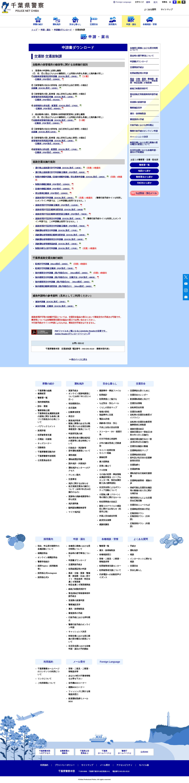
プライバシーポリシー (65, 765)
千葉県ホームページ (104, 752)
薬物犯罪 (103, 457)
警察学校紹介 (43, 562)
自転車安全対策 (137, 407)
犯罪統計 (103, 395)
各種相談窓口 (105, 554)
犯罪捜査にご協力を (108, 399)
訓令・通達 (43, 406)
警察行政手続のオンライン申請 (144, 131)
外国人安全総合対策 (108, 516)
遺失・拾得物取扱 (138, 114)
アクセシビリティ (124, 765)
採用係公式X (43, 577)
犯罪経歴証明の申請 (139, 73)
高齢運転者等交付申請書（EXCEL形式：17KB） (56, 230)
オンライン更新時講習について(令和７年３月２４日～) (79, 396)
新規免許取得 (74, 420)
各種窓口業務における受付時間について (144, 49)
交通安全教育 (136, 412)
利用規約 (48, 661)
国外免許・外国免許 (77, 463)
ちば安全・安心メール (146, 193)
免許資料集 (73, 504)
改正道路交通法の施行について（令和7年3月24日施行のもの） (79, 489)
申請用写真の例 (75, 434)
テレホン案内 (74, 475)
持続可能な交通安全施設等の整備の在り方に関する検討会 (141, 490)
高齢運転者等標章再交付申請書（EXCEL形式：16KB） (59, 239)
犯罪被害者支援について (110, 570)
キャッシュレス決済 (139, 137)
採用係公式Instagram (47, 573)
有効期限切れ (74, 404)
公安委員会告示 (44, 460)
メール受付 (79, 661)
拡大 (156, 2)
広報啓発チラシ (137, 513)
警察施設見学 (136, 108)
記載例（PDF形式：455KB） (49, 109)
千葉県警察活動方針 (46, 452)
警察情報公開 (43, 410)
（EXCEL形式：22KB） (63, 120)
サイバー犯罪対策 (107, 450)
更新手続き (73, 391)
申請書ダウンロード (63, 30)
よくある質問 (150, 10)
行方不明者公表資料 (108, 439)
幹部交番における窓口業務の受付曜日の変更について (144, 144)
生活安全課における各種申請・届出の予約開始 (144, 151)
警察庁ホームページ (124, 752)
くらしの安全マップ (108, 407)
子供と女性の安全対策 (109, 427)
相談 (132, 554)
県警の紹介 (38, 20)
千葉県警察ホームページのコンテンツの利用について (48, 671)
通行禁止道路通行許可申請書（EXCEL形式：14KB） (58, 168)
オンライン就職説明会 (47, 557)
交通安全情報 (136, 403)
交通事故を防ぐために (140, 391)
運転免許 (56, 20)
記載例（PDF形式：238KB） (48, 123)
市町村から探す (144, 183)
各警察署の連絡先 (64, 752)
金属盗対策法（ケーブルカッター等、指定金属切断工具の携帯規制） (110, 480)
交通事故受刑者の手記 (140, 509)
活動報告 (42, 448)
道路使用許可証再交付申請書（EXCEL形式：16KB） (58, 219)
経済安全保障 (105, 520)
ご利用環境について (46, 683)
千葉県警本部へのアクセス (44, 752)
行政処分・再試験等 (77, 448)
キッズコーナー (44, 443)
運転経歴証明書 (75, 459)
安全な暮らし (75, 20)
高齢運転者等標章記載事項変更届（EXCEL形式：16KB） (60, 235)
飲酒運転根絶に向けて (140, 399)
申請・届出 (131, 20)
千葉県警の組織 (44, 391)
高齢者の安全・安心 (108, 423)
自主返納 (72, 408)
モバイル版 (144, 765)
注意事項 (72, 479)
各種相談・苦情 (149, 20)
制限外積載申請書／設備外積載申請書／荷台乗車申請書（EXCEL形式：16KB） (70, 177)
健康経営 (42, 393)
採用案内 (112, 20)
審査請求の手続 (137, 119)
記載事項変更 (74, 412)
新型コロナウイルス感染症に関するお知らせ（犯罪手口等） (110, 509)
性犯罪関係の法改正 (108, 502)
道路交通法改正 (137, 429)
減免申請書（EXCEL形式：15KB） (50, 302)
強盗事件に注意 (106, 415)
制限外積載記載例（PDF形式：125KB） (53, 184)
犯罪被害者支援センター (110, 566)
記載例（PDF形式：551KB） (49, 100)
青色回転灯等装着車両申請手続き (144, 95)
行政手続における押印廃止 (142, 125)
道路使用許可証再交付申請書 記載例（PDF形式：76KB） (60, 226)
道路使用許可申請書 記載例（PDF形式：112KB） (57, 205)
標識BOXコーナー (76, 687)
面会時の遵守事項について (142, 56)
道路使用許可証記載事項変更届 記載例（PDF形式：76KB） (61, 214)
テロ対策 (103, 470)
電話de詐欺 (104, 419)
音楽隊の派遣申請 (138, 102)
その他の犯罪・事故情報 (110, 474)
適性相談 (72, 455)
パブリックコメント (46, 426)
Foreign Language (110, 661)
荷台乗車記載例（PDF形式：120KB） (52, 193)
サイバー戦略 (105, 453)
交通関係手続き (137, 67)
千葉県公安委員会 (84, 752)
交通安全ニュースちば (140, 505)
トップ (34, 30)
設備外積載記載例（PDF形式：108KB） (53, 189)
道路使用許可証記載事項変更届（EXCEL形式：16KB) (59, 210)
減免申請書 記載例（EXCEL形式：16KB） (54, 306)
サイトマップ (167, 10)
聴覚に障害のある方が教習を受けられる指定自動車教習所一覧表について (79, 426)
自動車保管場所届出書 (43, 120)
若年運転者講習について (79, 451)
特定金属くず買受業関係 (79, 585)
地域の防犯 (104, 412)
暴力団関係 (104, 462)
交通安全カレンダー (139, 395)
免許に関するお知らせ (78, 483)
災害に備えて (105, 466)
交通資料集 (135, 469)
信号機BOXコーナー (77, 683)
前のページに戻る (79, 359)
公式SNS (144, 752)
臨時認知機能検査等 (77, 508)
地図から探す (144, 171)
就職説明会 (43, 553)
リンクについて (44, 679)
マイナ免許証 (74, 512)
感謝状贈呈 (104, 524)
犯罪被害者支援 (44, 435)
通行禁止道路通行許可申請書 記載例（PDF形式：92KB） (60, 172)
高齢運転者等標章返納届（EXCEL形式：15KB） (56, 244)
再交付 (71, 416)
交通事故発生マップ (139, 450)
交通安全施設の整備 (139, 446)
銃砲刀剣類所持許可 (139, 88)
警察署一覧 (144, 165)
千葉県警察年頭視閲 (46, 456)
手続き (133, 546)
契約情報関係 (43, 402)
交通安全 (94, 20)
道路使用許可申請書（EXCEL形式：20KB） (54, 198)
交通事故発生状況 (138, 455)
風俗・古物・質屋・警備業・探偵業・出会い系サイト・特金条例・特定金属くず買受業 (144, 81)
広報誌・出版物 (44, 439)
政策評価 (42, 431)
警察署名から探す (144, 177)
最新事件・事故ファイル (110, 391)
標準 (148, 2)
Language (123, 2)
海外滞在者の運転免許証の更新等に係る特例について (79, 441)
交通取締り (135, 465)
